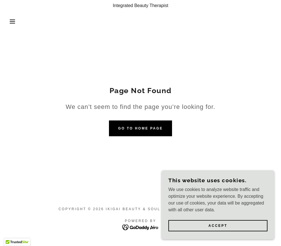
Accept (217, 226)
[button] (14, 21)
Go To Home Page (140, 128)
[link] (140, 227)
